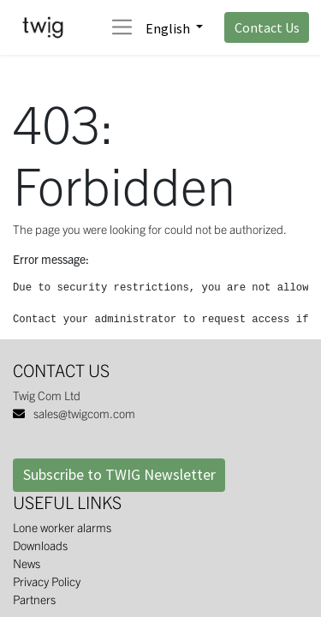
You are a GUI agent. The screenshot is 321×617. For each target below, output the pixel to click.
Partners (34, 599)
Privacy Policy (46, 581)
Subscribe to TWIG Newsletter (119, 474)
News (26, 563)
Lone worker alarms (62, 527)
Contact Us (267, 27)
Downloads (40, 545)
